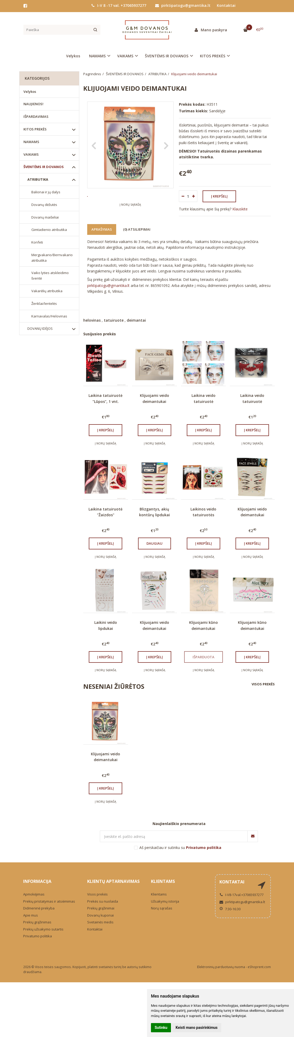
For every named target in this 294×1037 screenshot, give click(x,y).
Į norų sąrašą (130, 220)
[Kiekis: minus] (183, 196)
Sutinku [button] (161, 1027)
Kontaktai (226, 5)
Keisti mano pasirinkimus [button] (197, 1027)
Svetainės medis (100, 928)
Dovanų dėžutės (44, 204)
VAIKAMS (31, 154)
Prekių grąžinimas (37, 928)
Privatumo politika (37, 942)
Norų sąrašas (161, 914)
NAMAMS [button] (97, 55)
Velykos (73, 55)
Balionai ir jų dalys (45, 192)
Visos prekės (263, 690)
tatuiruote (114, 326)
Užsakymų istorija (165, 907)
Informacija (37, 888)
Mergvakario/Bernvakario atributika (52, 257)
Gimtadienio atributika (49, 229)
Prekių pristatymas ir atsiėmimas (49, 907)
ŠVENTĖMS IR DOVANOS (43, 166)
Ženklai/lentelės (44, 303)
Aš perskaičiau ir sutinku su (180, 853)
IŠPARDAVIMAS (35, 116)
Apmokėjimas (34, 900)
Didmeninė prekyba (39, 914)
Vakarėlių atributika (46, 291)
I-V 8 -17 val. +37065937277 (118, 5)
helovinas (92, 326)
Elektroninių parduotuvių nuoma (221, 973)
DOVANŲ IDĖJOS (40, 328)
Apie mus (30, 921)
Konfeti (37, 242)
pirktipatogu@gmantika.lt (182, 5)
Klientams (163, 888)
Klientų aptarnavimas (113, 888)
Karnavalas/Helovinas (49, 316)
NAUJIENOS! (33, 104)
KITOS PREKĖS (35, 129)
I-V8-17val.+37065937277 (241, 900)
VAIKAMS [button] (125, 55)
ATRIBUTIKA (37, 179)
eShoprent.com (259, 973)
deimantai (136, 326)
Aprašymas (101, 235)
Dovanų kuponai (100, 921)
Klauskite (240, 208)
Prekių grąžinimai (100, 914)
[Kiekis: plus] (193, 196)
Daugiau (154, 549)
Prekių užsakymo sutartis (43, 935)
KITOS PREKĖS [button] (212, 55)
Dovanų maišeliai (45, 217)
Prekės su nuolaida (102, 907)
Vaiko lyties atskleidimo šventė (50, 275)
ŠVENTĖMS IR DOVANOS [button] (166, 55)
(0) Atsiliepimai (136, 235)
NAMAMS (31, 141)
